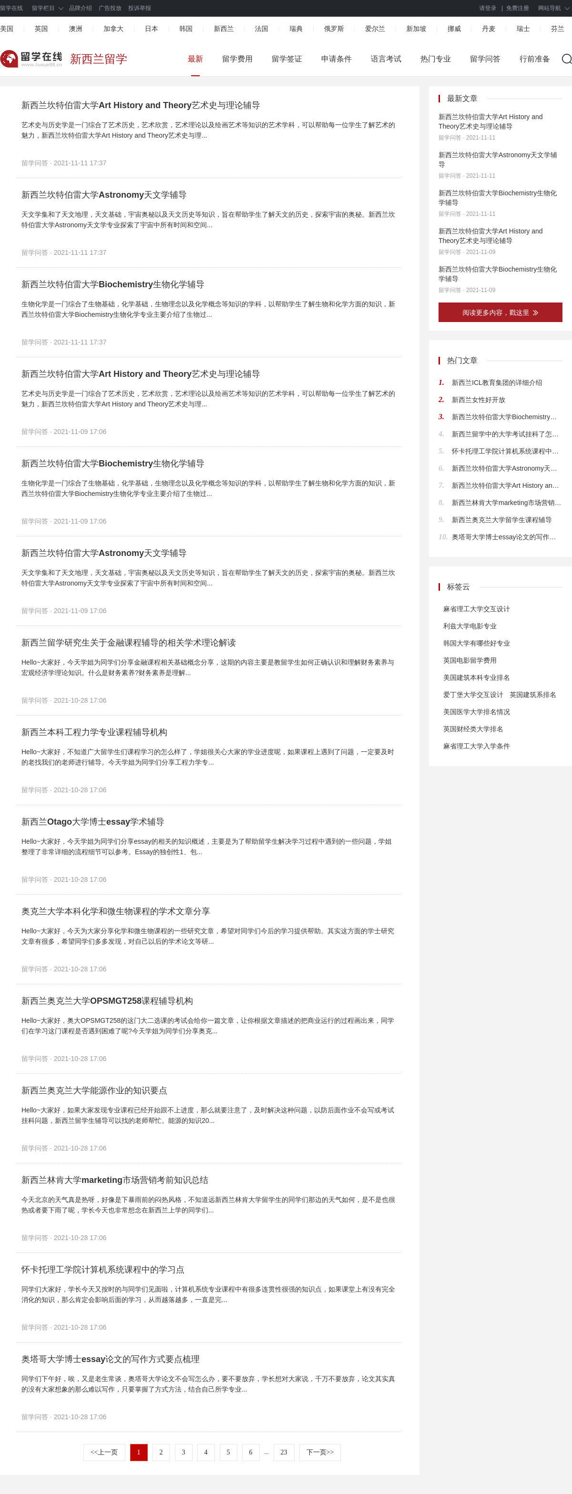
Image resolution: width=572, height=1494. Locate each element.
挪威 (454, 28)
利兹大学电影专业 (470, 626)
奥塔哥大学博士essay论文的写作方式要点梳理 (110, 1359)
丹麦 (488, 28)
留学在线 (11, 8)
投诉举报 (139, 8)
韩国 (186, 28)
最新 (195, 59)
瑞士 (523, 28)
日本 (151, 28)
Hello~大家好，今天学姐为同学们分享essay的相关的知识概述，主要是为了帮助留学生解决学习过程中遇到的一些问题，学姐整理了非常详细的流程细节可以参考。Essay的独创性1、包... (206, 847)
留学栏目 (43, 8)
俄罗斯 (334, 28)
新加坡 (416, 28)
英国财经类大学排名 (473, 729)
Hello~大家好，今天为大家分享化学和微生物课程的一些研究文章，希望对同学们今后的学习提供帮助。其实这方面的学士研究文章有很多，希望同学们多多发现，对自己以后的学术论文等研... (207, 936)
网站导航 (549, 8)
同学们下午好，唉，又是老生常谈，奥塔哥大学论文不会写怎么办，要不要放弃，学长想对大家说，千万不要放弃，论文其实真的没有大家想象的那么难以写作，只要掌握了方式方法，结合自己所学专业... (208, 1384)
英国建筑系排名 (533, 694)
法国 (261, 28)
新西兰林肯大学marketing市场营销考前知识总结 (114, 1180)
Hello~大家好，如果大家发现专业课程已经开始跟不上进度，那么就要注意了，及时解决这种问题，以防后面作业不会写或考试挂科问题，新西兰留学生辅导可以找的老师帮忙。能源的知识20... (207, 1115)
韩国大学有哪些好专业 (476, 643)
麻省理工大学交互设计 (476, 609)
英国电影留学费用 (470, 660)
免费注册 (517, 8)
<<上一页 (104, 1452)
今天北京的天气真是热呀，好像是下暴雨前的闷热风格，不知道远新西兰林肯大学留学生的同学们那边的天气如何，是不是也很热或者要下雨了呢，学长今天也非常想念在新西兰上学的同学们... (208, 1205)
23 (284, 1452)
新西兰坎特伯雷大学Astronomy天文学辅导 (104, 195)
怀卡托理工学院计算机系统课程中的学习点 (102, 1269)
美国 (6, 28)
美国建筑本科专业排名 (476, 677)
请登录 (488, 8)
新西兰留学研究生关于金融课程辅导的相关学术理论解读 (128, 642)
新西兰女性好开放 (478, 400)
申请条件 (336, 59)
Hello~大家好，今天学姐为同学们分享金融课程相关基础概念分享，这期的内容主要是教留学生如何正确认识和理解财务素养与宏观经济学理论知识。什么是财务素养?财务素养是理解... (207, 667)
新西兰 (224, 28)
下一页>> (320, 1452)
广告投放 (110, 8)
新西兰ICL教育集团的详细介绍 (497, 382)
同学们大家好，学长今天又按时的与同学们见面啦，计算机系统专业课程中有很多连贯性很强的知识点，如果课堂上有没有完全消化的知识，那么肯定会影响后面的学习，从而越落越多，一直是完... (208, 1294)
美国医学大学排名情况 (476, 712)
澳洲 (75, 28)
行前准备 (535, 59)
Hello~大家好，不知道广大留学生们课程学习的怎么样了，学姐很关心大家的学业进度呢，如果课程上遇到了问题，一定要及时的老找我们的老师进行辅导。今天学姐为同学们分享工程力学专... (207, 757)
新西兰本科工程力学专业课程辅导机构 (94, 732)
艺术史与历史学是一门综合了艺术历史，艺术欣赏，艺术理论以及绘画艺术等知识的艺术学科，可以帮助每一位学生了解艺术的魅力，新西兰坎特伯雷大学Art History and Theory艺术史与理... (208, 130)
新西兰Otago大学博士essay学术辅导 (92, 822)
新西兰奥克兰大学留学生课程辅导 (502, 520)
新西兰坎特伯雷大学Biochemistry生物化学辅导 (112, 284)
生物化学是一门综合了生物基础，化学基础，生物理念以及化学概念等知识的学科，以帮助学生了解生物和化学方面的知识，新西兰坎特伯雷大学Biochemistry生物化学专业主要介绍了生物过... (208, 309)
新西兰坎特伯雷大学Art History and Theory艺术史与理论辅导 (140, 105)
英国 (41, 28)
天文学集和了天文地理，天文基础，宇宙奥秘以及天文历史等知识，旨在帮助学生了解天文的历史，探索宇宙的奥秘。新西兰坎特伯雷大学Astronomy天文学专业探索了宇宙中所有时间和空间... (208, 220)
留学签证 (287, 59)
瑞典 (296, 28)
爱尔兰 (375, 28)
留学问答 (485, 59)
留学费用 (237, 59)
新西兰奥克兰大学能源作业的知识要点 (94, 1090)
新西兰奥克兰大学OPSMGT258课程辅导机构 (107, 1001)
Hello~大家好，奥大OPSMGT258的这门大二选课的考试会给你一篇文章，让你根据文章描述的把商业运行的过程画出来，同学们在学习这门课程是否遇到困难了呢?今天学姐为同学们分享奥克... (207, 1026)
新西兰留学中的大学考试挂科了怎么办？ (507, 434)
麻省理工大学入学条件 (476, 746)
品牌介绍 (80, 8)
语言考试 (386, 59)
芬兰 (557, 28)
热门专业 (435, 59)
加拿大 (113, 28)
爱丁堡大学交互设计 (473, 694)
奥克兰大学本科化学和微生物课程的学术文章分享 (115, 911)
